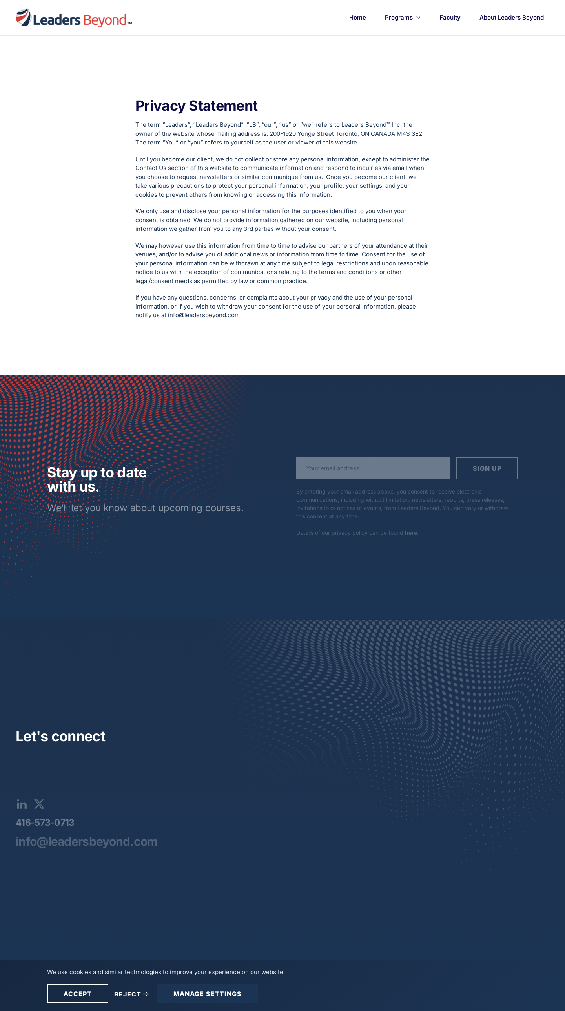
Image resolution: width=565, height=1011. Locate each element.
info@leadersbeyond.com (87, 841)
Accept (78, 994)
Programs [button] (403, 17)
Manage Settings (207, 994)
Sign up (487, 468)
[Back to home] (75, 17)
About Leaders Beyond (511, 17)
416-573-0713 (45, 822)
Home (357, 17)
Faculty (450, 17)
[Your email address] (373, 468)
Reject (127, 994)
